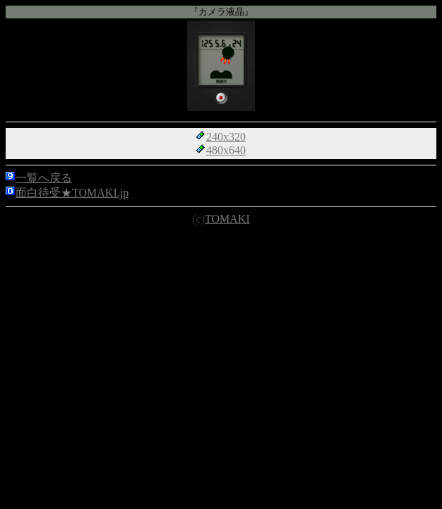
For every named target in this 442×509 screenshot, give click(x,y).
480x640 (226, 150)
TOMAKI (227, 219)
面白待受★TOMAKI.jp (72, 193)
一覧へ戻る (44, 178)
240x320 (226, 137)
